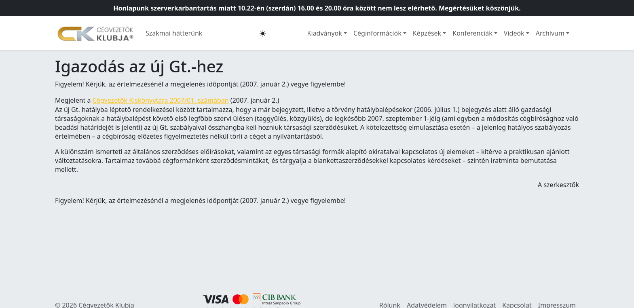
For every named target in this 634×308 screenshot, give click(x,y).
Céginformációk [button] (377, 33)
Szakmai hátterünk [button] (174, 33)
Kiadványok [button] (324, 33)
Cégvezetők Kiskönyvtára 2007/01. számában (161, 100)
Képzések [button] (427, 33)
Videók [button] (514, 33)
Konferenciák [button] (472, 33)
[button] (263, 33)
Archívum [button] (550, 33)
